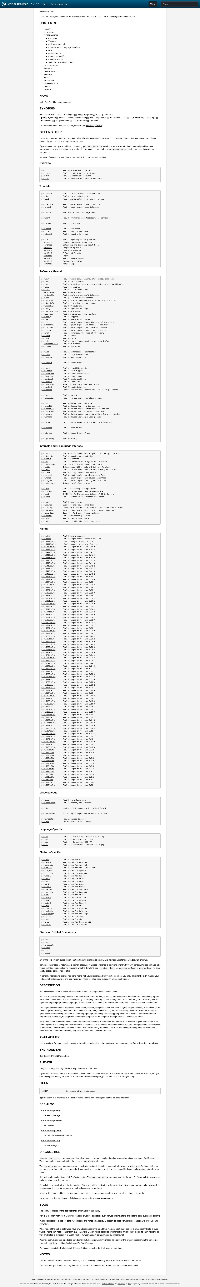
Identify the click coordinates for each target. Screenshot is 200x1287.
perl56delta (47, 779)
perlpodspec (47, 300)
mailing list (121, 1284)
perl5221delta (48, 677)
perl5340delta (48, 614)
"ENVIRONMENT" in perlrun (56, 1056)
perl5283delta (48, 633)
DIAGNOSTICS (51, 83)
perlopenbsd (47, 892)
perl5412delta (48, 566)
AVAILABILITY (50, 68)
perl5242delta (48, 660)
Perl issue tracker (108, 1284)
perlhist (45, 536)
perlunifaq (46, 381)
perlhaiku (46, 876)
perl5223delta (48, 671)
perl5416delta (48, 555)
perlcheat (46, 229)
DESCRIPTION (51, 65)
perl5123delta (48, 733)
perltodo (45, 948)
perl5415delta (48, 557)
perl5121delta (48, 739)
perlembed (46, 453)
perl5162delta (48, 706)
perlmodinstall (49, 411)
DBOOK (67, 1279)
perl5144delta (48, 715)
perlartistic (47, 819)
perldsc (45, 196)
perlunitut (46, 387)
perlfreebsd (47, 873)
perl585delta (47, 760)
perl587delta (47, 755)
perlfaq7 (48, 258)
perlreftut (46, 193)
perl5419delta (48, 547)
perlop (44, 284)
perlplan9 (46, 903)
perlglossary (47, 438)
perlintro (46, 173)
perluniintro (47, 373)
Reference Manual (56, 44)
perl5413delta (48, 563)
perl (41, 11)
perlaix (45, 860)
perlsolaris (47, 911)
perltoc (45, 178)
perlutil (45, 422)
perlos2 (45, 895)
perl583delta (47, 766)
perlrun (45, 176)
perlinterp (46, 507)
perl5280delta (48, 641)
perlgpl (45, 821)
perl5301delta (48, 628)
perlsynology (47, 914)
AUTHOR (48, 74)
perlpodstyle (47, 306)
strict (61, 979)
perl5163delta (48, 704)
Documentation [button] (59, 4)
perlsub (45, 287)
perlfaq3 (48, 247)
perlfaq (45, 239)
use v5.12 (88, 1161)
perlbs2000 (46, 868)
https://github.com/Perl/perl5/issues (76, 1243)
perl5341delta (48, 612)
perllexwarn (47, 314)
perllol (45, 199)
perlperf (45, 218)
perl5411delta (48, 568)
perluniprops (47, 384)
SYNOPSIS (49, 32)
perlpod (45, 298)
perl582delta (47, 769)
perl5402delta (48, 574)
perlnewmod (46, 414)
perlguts (45, 469)
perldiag (45, 308)
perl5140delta (48, 725)
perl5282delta (48, 636)
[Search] (179, 4)
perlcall (45, 472)
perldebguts (47, 456)
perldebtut (46, 234)
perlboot (45, 939)
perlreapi (46, 478)
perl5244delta (48, 655)
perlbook (45, 800)
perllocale (46, 371)
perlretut (46, 207)
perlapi (45, 488)
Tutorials (52, 41)
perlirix (45, 884)
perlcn (44, 836)
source (46, 11)
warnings (77, 979)
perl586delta (47, 758)
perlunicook (47, 379)
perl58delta (47, 774)
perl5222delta (48, 674)
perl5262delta (48, 647)
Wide (153, 4)
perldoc (45, 808)
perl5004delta (48, 785)
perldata (45, 281)
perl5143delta (48, 717)
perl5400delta (48, 579)
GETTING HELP (51, 35)
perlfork (45, 354)
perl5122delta (48, 736)
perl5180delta (48, 701)
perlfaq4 (48, 250)
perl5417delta (48, 552)
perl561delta (47, 777)
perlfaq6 (48, 256)
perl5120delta (48, 742)
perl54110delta (49, 544)
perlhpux (45, 878)
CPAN (52, 11)
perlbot (45, 942)
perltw (44, 844)
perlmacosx (46, 889)
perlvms (45, 919)
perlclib (45, 467)
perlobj (45, 338)
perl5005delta (48, 782)
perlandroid (47, 865)
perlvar (45, 319)
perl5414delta (48, 560)
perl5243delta (48, 658)
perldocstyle (47, 303)
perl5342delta (48, 609)
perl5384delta (48, 582)
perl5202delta (48, 685)
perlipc (45, 352)
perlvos (45, 922)
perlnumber (46, 357)
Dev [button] (45, 4)
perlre (44, 322)
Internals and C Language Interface (64, 47)
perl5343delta (48, 606)
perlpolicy (46, 516)
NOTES (47, 89)
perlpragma (46, 417)
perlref (45, 333)
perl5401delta (48, 576)
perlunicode (47, 376)
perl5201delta (48, 687)
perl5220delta (48, 679)
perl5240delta (48, 666)
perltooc (45, 950)
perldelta (46, 539)
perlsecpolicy (48, 398)
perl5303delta (48, 622)
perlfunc (45, 289)
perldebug (46, 317)
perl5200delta (48, 690)
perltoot (45, 953)
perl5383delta (48, 585)
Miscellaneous (54, 53)
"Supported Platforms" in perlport (133, 1043)
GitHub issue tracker (98, 1279)
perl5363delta (48, 595)
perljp (44, 839)
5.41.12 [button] (35, 4)
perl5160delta (48, 712)
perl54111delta (49, 541)
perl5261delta (48, 650)
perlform (45, 335)
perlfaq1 (48, 242)
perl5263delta (48, 644)
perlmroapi (46, 475)
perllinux (46, 887)
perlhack (45, 502)
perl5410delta (48, 571)
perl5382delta (48, 587)
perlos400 (46, 900)
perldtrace (46, 433)
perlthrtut (46, 363)
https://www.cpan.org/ (51, 1130)
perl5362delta (48, 598)
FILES (46, 77)
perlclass (46, 346)
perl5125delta (48, 728)
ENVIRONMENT (51, 71)
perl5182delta (48, 696)
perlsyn (45, 279)
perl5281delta (48, 639)
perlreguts (46, 480)
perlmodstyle (47, 409)
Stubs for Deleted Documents (61, 62)
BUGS (47, 86)
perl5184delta (48, 693)
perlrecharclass (49, 327)
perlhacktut (47, 510)
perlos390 (46, 897)
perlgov (45, 518)
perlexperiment (49, 813)
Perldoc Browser (15, 4)
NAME (47, 29)
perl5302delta (48, 625)
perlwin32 (46, 924)
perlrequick (47, 204)
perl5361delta (48, 601)
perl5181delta (48, 698)
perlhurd (45, 881)
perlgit (45, 521)
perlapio (45, 497)
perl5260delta (48, 652)
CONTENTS (47, 23)
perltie (45, 341)
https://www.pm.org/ (50, 1140)
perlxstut (46, 459)
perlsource (46, 505)
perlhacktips (47, 513)
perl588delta (47, 752)
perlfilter (46, 428)
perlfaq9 (48, 264)
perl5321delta (48, 617)
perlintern (46, 491)
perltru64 (46, 916)
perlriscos (46, 908)
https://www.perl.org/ (74, 141)
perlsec (45, 395)
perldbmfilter (51, 344)
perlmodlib (46, 406)
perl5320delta (48, 620)
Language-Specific (56, 56)
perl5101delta (48, 744)
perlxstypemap (48, 464)
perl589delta (47, 750)
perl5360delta (48, 604)
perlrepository (49, 945)
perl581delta (47, 771)
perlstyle (46, 223)
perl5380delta (48, 593)
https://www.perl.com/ (51, 1120)
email (110, 1279)
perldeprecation (49, 311)
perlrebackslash (49, 325)
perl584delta (47, 763)
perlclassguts (48, 483)
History (51, 50)
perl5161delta (48, 709)
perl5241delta (48, 663)
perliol (45, 494)
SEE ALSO (49, 80)
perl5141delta (48, 723)
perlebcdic (46, 390)
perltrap (45, 231)
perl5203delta (48, 682)
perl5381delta (48, 590)
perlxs (44, 461)
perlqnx (45, 905)
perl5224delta (48, 668)
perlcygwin (46, 870)
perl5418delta (48, 549)
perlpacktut (50, 295)
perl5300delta (48, 631)
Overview (52, 38)
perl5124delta (48, 731)
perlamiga (46, 862)
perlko (44, 842)
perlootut (46, 212)
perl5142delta (48, 720)
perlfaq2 (48, 245)
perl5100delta (48, 747)
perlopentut (50, 292)
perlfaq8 (48, 261)
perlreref (46, 330)
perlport (45, 368)
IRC (129, 1284)
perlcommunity (48, 803)
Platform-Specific (55, 59)
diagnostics (102, 1177)
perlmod (45, 403)
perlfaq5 (48, 253)
